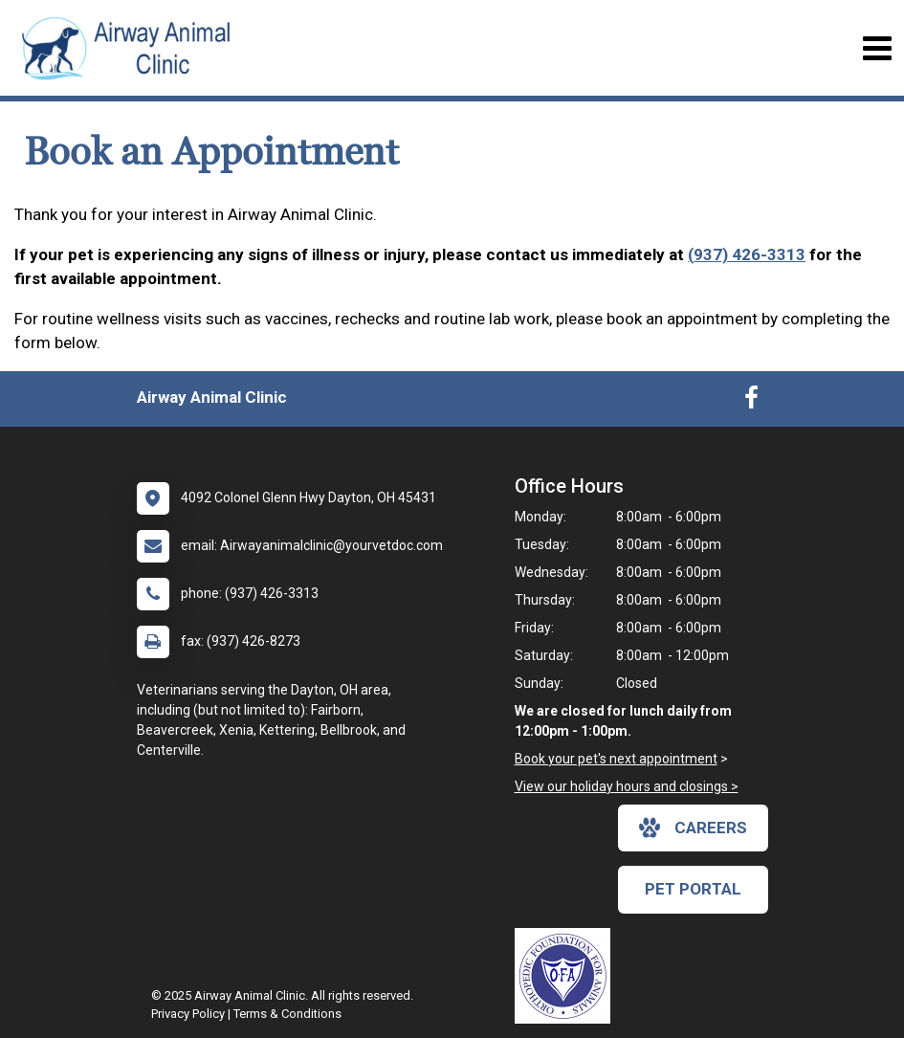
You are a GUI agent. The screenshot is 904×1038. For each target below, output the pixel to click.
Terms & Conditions (287, 1013)
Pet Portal (693, 888)
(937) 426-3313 (746, 254)
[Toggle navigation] (876, 48)
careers (693, 827)
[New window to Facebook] (751, 401)
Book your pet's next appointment (616, 758)
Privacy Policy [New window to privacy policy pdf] (188, 1013)
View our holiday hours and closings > (627, 786)
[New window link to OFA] (567, 976)
